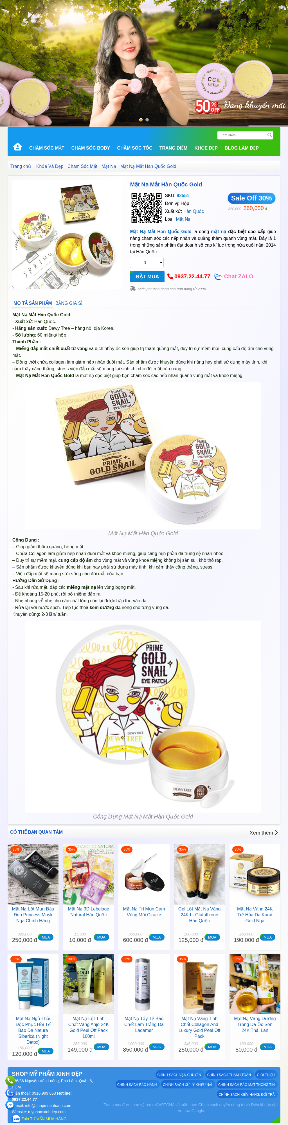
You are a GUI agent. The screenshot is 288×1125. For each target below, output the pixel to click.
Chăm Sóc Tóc (134, 148)
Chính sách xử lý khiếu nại (188, 1084)
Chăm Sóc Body (90, 148)
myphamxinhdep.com (47, 1112)
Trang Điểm (173, 148)
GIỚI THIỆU (266, 1074)
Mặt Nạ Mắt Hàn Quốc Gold (166, 184)
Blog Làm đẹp (242, 148)
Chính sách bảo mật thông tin (247, 1084)
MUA (46, 937)
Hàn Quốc (193, 211)
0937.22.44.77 (192, 276)
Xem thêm (265, 832)
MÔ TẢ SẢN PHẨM (33, 303)
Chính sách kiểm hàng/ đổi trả (247, 1094)
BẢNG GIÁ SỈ (69, 303)
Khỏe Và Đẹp (49, 166)
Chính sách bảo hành (138, 1084)
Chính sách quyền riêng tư (221, 1105)
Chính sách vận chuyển (180, 1074)
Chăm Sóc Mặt (46, 148)
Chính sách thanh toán (230, 1074)
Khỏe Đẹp (205, 148)
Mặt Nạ (109, 166)
